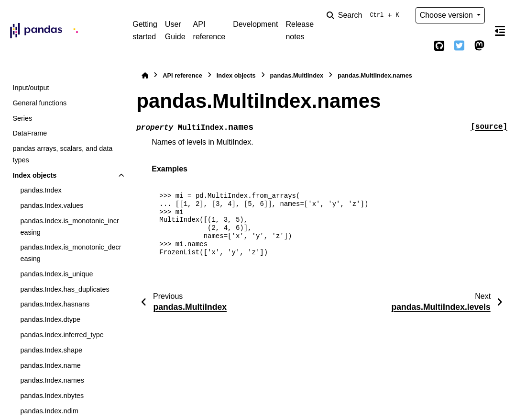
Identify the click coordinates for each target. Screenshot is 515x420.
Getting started (144, 30)
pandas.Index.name (50, 365)
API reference (209, 30)
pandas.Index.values (51, 205)
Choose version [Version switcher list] (447, 15)
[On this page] (500, 31)
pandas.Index (40, 190)
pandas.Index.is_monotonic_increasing (69, 226)
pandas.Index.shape (51, 350)
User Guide (175, 30)
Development (255, 24)
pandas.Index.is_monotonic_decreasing (70, 252)
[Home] (145, 75)
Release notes (299, 30)
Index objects (34, 175)
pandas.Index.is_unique (56, 274)
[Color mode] (419, 46)
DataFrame (29, 133)
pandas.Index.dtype (50, 319)
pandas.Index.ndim (49, 411)
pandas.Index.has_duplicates (64, 289)
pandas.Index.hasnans (54, 304)
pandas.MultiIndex (297, 75)
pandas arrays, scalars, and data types (62, 154)
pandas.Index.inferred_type (61, 335)
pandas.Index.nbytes (52, 395)
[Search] (365, 15)
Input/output (30, 87)
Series (22, 118)
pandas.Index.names (52, 380)
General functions (39, 103)
